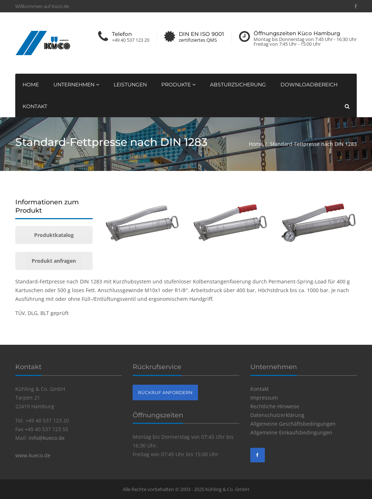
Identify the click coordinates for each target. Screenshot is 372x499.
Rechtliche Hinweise (274, 406)
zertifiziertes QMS (198, 40)
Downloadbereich (308, 84)
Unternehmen (76, 84)
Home (31, 84)
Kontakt (35, 106)
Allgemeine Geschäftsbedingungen (293, 423)
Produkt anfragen (54, 260)
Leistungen (130, 84)
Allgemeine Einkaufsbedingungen (291, 432)
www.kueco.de (32, 455)
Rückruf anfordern (165, 392)
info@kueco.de (47, 437)
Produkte (178, 84)
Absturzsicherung (238, 84)
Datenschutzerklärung (277, 415)
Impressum (264, 397)
